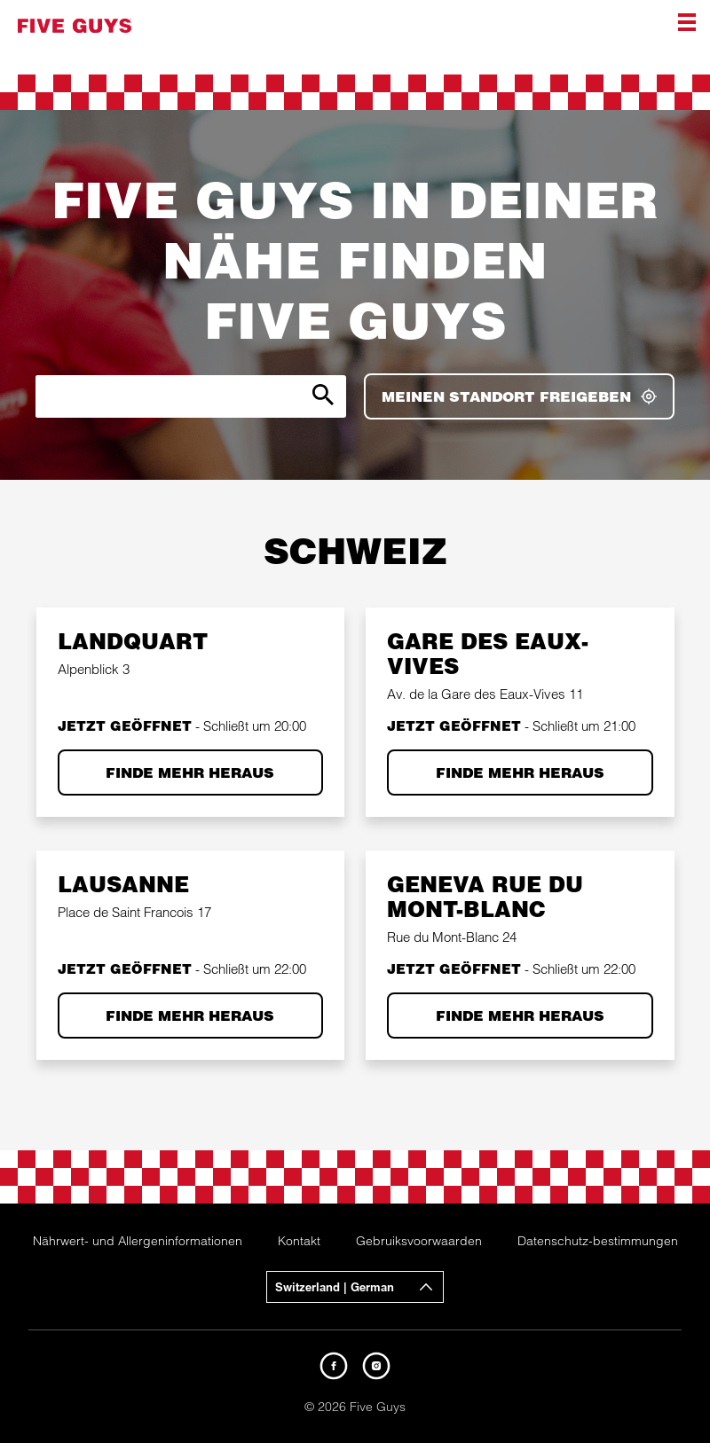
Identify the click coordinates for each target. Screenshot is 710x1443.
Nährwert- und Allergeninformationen (137, 1241)
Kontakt (299, 1241)
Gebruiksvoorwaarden (419, 1241)
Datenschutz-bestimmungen (597, 1241)
